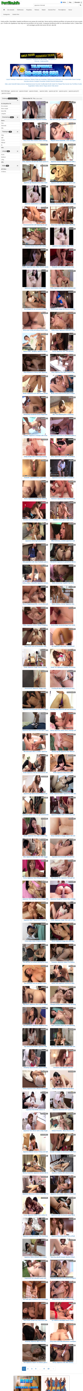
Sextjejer (36, 81)
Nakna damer (39, 86)
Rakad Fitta (61, 84)
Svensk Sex (68, 84)
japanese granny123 (74, 91)
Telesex (33, 79)
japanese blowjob (23, 91)
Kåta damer (55, 86)
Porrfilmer (75, 84)
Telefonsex (27, 79)
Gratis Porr (55, 84)
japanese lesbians (6, 93)
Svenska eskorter (29, 81)
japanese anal (14, 91)
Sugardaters (31, 86)
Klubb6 (48, 81)
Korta (2, 154)
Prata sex (38, 79)
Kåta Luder (8, 84)
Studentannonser (30, 84)
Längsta (3, 113)
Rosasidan (43, 81)
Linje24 (8, 79)
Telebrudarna (20, 79)
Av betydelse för (6, 103)
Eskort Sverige (76, 79)
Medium (3, 157)
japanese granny (63, 91)
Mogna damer (47, 86)
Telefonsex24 (51, 79)
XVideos (3, 171)
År (1, 145)
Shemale (77, 2)
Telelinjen (13, 79)
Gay (70, 2)
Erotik (49, 84)
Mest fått (3, 111)
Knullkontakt (44, 84)
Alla (2, 128)
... (40, 1369)
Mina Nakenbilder (67, 79)
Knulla (80, 84)
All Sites (3, 169)
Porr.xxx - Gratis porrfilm (41, 61)
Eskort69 (14, 84)
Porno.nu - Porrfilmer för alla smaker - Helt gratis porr (41, 59)
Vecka (3, 140)
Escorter (38, 84)
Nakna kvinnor (21, 84)
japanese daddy (44, 91)
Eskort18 (52, 81)
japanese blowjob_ (33, 91)
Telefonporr (58, 79)
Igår (2, 137)
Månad (3, 142)
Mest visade (4, 108)
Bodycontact (59, 81)
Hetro (64, 2)
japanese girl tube (53, 91)
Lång (2, 159)
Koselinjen (44, 79)
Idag (2, 135)
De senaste (4, 106)
